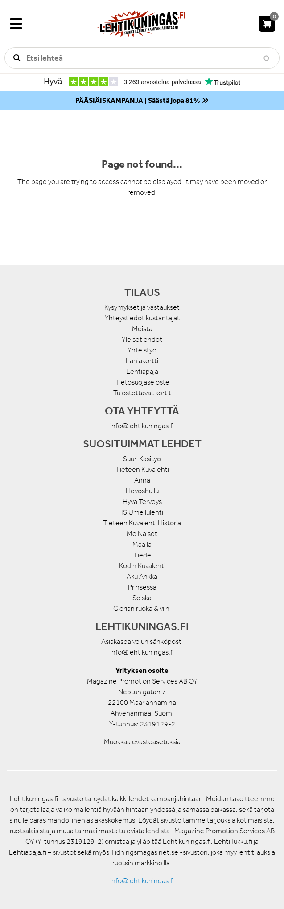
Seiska (142, 598)
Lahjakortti (142, 360)
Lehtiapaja (142, 371)
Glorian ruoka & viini (142, 608)
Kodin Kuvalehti (142, 565)
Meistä (142, 328)
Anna (142, 480)
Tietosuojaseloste (142, 382)
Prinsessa (142, 587)
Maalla (142, 544)
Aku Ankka (142, 576)
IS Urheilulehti (142, 512)
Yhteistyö (142, 350)
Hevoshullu (142, 491)
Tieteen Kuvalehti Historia (142, 523)
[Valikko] (16, 23)
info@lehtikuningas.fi (142, 426)
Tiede (142, 555)
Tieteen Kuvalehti (142, 469)
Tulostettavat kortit (142, 393)
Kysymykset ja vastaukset (142, 307)
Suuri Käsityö (142, 458)
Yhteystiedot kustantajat (142, 318)
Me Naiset (142, 533)
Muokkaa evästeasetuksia (142, 741)
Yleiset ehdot (142, 339)
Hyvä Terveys (142, 501)
